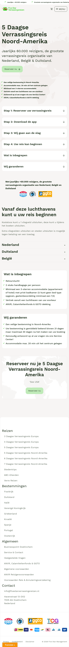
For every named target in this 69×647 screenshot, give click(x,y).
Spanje (7, 524)
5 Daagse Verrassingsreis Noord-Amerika (25, 453)
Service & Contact (13, 552)
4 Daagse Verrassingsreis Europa (21, 442)
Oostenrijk (9, 536)
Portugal (8, 530)
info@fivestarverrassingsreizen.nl (21, 591)
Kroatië (8, 519)
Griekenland (10, 513)
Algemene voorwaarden (16, 569)
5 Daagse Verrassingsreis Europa (21, 447)
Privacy (6, 642)
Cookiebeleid (17, 642)
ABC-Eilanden (11, 475)
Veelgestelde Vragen (15, 558)
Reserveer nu (10, 69)
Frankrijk (8, 491)
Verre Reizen (10, 480)
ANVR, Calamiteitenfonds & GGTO (22, 563)
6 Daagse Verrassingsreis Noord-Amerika (25, 458)
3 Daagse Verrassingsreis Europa (21, 436)
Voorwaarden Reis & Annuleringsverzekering (27, 580)
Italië (6, 502)
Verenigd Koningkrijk (15, 508)
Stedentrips (10, 469)
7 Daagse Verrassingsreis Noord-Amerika (25, 464)
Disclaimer (30, 642)
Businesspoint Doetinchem (18, 547)
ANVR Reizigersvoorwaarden (19, 574)
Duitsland (9, 497)
